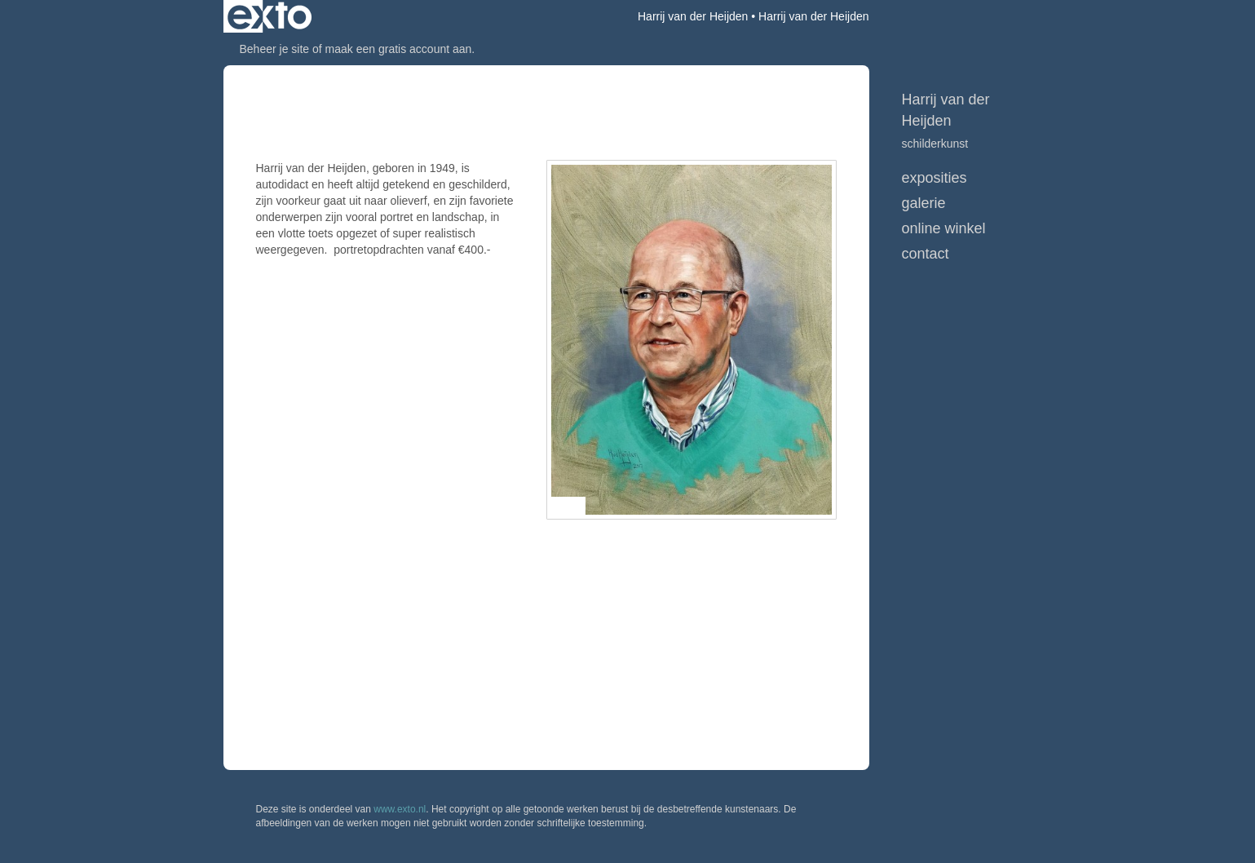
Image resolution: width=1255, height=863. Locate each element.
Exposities (934, 178)
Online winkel (944, 228)
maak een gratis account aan (398, 48)
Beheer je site (275, 48)
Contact (925, 254)
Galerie (924, 203)
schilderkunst (935, 143)
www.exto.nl (399, 809)
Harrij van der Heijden (693, 16)
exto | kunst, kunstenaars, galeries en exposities (269, 16)
